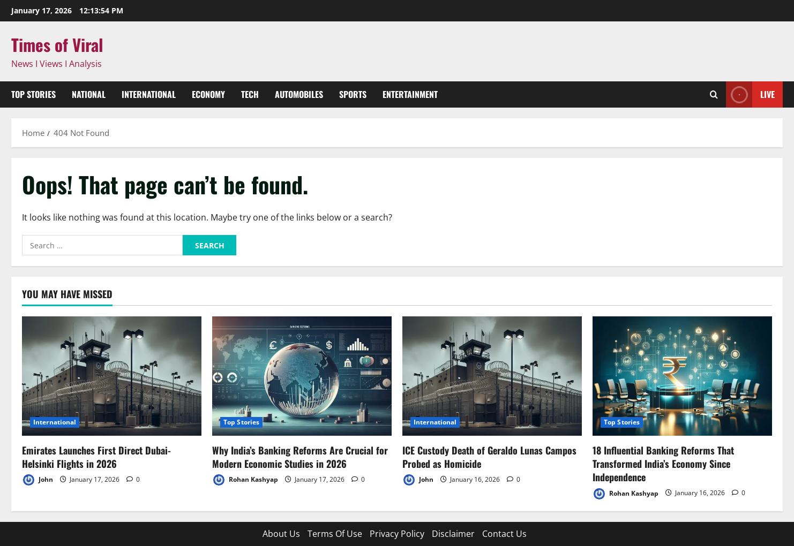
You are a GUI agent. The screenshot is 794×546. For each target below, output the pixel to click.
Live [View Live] (750, 94)
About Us (281, 534)
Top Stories (33, 94)
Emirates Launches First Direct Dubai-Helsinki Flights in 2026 (96, 457)
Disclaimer (453, 534)
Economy (208, 94)
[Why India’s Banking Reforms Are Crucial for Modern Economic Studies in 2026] (302, 376)
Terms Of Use (335, 534)
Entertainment (410, 94)
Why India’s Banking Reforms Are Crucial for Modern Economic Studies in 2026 (300, 457)
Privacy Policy (397, 534)
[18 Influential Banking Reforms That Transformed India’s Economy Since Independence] (682, 376)
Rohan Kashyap (245, 480)
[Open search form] (714, 95)
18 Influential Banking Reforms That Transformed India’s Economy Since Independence (663, 463)
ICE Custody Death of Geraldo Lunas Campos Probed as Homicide (489, 457)
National (89, 94)
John (37, 480)
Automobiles (299, 94)
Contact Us (504, 534)
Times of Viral (57, 44)
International (149, 94)
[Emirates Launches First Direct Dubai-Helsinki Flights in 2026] (111, 376)
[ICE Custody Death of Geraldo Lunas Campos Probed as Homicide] (492, 376)
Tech (250, 94)
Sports (352, 94)
